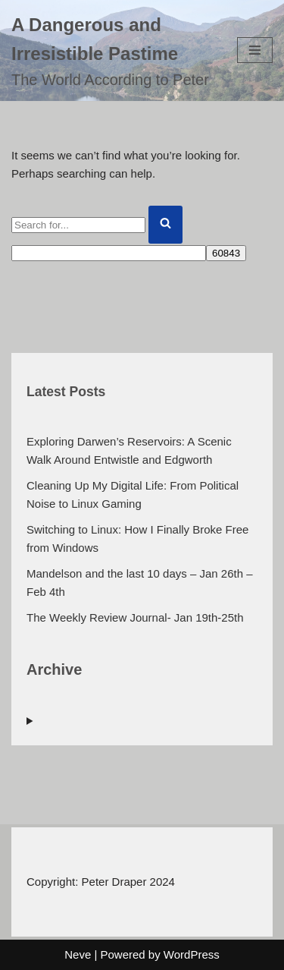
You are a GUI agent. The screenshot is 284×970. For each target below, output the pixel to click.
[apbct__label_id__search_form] (108, 253)
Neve (77, 954)
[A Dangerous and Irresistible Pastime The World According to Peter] (112, 50)
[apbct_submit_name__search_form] (226, 253)
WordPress (192, 954)
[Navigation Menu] (255, 50)
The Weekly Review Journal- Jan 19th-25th (135, 617)
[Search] (78, 225)
